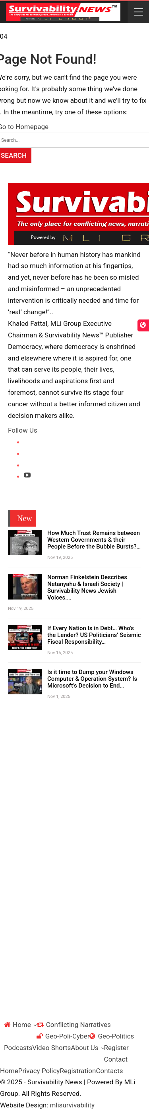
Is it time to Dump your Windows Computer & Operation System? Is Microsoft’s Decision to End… (92, 678)
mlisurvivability (72, 1105)
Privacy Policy (39, 1071)
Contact (116, 1059)
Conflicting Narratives (74, 1025)
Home (17, 1025)
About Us (84, 1048)
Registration (78, 1071)
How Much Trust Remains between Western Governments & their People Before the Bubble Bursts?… (94, 539)
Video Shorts (51, 1048)
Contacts (109, 1071)
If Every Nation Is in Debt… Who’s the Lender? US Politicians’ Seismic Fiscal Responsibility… (94, 635)
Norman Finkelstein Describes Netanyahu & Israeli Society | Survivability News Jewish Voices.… (87, 587)
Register (116, 1048)
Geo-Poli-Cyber (63, 1036)
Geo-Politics (111, 1036)
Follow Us (22, 430)
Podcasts (18, 1048)
